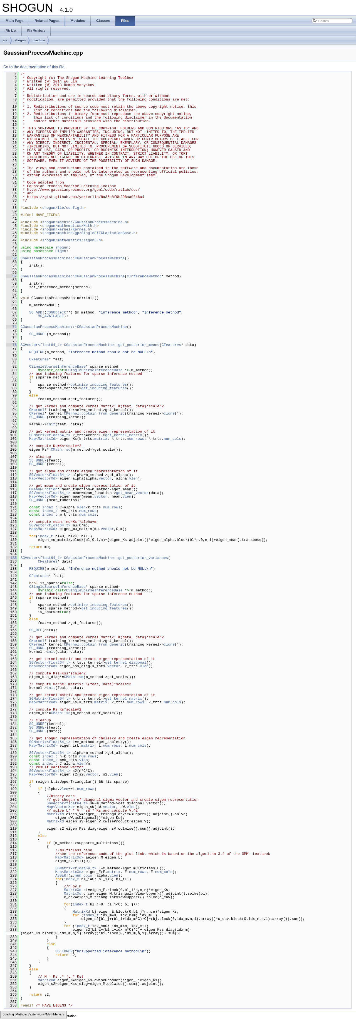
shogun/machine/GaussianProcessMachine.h (84, 222)
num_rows (135, 438)
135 (11, 557)
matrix (100, 438)
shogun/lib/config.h (62, 207)
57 (11, 276)
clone (169, 413)
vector (105, 478)
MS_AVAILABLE (51, 315)
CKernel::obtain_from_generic (94, 413)
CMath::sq (60, 449)
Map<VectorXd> (43, 478)
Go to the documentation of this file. (34, 67)
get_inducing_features (104, 388)
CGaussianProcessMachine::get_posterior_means (111, 344)
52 (11, 258)
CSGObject (56, 312)
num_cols (172, 438)
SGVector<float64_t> (41, 344)
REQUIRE (36, 352)
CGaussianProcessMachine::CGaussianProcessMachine (73, 258)
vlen (133, 478)
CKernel (36, 409)
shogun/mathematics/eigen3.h (71, 240)
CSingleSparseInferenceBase (57, 366)
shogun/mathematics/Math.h (69, 225)
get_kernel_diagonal (125, 662)
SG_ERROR (64, 951)
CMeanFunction (43, 489)
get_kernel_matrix (123, 435)
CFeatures (171, 344)
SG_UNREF (37, 334)
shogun (20, 40)
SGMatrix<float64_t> (49, 435)
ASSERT (61, 875)
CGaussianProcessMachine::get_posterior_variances (116, 557)
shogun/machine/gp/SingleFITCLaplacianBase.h (88, 232)
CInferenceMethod (144, 276)
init (50, 424)
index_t (50, 507)
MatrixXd (55, 814)
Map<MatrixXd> (43, 438)
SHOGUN (6, 1016)
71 (11, 326)
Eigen (60, 251)
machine (39, 40)
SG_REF (35, 630)
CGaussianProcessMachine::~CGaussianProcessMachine (74, 326)
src (5, 40)
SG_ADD (35, 312)
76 (11, 344)
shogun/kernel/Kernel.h (66, 229)
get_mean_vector (132, 492)
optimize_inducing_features (98, 384)
